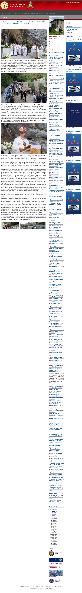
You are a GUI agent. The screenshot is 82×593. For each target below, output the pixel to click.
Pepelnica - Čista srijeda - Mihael (56, 99)
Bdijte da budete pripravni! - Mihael (55, 126)
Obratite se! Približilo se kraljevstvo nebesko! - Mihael (56, 121)
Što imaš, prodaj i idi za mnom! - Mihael (56, 296)
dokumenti (52, 13)
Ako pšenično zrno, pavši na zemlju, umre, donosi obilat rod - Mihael (56, 396)
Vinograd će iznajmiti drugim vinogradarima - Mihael (55, 455)
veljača (53, 515)
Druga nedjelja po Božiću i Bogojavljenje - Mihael (55, 256)
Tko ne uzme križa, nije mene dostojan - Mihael (56, 497)
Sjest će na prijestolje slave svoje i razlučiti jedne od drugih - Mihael (56, 435)
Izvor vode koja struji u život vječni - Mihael (56, 88)
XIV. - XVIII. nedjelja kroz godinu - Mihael (56, 492)
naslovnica (4, 13)
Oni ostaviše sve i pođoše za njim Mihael (56, 237)
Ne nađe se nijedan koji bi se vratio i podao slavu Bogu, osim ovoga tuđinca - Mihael (56, 154)
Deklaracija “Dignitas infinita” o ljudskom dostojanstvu (55, 370)
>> (45, 225)
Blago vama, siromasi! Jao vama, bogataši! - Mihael (55, 232)
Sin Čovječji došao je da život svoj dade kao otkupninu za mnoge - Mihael (56, 291)
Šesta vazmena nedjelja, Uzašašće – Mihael (56, 182)
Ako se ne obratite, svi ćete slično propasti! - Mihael (55, 209)
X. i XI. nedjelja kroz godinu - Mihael (56, 345)
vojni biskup (11, 13)
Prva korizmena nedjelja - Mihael (56, 95)
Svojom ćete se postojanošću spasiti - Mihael (55, 131)
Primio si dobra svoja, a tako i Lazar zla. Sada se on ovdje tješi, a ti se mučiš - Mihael (56, 163)
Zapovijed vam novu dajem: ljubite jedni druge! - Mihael (56, 187)
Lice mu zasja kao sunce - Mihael (56, 92)
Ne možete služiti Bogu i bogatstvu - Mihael (56, 169)
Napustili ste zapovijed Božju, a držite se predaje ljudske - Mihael (56, 316)
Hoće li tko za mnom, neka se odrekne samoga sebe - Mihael (55, 474)
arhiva (80, 36)
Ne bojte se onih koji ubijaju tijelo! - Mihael (56, 502)
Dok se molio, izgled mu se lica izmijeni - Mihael (56, 214)
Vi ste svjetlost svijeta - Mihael (56, 102)
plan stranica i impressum (57, 586)
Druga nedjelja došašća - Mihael (56, 267)
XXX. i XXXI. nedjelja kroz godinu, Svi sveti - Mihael (55, 286)
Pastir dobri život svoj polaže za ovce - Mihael (56, 362)
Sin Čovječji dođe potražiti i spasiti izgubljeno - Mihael (56, 140)
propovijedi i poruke (33, 13)
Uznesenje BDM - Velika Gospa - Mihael (56, 324)
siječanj (53, 517)
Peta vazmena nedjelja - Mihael (56, 62)
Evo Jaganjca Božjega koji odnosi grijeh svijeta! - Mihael (56, 110)
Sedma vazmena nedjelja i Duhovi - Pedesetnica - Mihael (56, 54)
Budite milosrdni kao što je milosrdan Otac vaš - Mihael (56, 227)
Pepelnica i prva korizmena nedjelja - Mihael (56, 219)
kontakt (78, 2)
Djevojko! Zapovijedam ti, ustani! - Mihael (56, 336)
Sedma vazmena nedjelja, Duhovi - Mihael (55, 177)
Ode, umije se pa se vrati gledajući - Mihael (56, 83)
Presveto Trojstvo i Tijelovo (55, 173)
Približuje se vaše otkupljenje (55, 270)
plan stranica (73, 2)
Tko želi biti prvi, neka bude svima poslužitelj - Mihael (56, 308)
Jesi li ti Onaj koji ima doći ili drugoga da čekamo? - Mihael (55, 115)
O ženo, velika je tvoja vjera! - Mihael (56, 484)
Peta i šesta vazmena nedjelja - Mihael (56, 358)
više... (79, 67)
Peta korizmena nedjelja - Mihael (56, 200)
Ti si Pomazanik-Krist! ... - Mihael (56, 312)
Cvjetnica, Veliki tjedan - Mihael (56, 76)
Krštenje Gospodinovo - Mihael (56, 252)
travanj (53, 512)
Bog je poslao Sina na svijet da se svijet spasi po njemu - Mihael (56, 402)
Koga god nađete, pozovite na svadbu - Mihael (54, 450)
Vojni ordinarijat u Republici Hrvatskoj (17, 5)
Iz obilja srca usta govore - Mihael (56, 223)
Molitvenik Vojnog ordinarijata (72, 101)
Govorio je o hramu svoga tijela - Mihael (56, 135)
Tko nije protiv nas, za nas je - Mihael (56, 304)
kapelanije (24, 13)
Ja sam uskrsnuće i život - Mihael (56, 79)
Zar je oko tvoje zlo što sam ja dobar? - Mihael (56, 460)
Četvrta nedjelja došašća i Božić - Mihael (56, 260)
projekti (41, 13)
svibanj (53, 511)
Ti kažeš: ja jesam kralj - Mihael (56, 274)
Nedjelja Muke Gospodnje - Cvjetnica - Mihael (55, 196)
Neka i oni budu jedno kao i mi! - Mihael (55, 354)
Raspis (70, 32)
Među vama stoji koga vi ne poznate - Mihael (56, 420)
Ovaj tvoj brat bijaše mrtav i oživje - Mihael (56, 205)
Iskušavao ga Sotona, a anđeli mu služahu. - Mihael (56, 410)
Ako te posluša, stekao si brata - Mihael (56, 470)
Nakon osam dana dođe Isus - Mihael (56, 366)
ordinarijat (17, 13)
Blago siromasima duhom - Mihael (56, 106)
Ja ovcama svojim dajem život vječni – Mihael (56, 192)
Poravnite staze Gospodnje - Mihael (56, 425)
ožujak (53, 514)
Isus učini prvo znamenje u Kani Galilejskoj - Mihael (56, 248)
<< (2, 225)
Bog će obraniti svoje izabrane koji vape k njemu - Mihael (56, 148)
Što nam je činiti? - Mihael (54, 264)
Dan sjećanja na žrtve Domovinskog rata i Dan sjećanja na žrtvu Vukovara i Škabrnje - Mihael (56, 279)
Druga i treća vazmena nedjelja (55, 69)
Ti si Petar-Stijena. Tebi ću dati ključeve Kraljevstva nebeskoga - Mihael (56, 480)
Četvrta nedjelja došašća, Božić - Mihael (56, 415)
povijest (47, 13)
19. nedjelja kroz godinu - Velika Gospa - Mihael (56, 489)
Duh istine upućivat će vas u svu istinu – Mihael (55, 349)
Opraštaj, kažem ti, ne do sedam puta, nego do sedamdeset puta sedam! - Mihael (56, 465)
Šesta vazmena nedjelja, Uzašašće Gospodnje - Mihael (56, 59)
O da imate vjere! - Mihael (54, 158)
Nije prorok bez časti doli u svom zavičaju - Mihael (56, 331)
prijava (67, 2)
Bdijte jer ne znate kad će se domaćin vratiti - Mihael (55, 430)
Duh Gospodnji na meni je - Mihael (56, 244)
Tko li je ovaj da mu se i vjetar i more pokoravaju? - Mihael (56, 341)
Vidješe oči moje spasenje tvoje (56, 241)
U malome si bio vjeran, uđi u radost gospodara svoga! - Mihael (56, 441)
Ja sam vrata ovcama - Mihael (56, 66)
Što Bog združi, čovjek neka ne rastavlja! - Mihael (56, 300)
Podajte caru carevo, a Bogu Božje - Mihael (56, 445)
